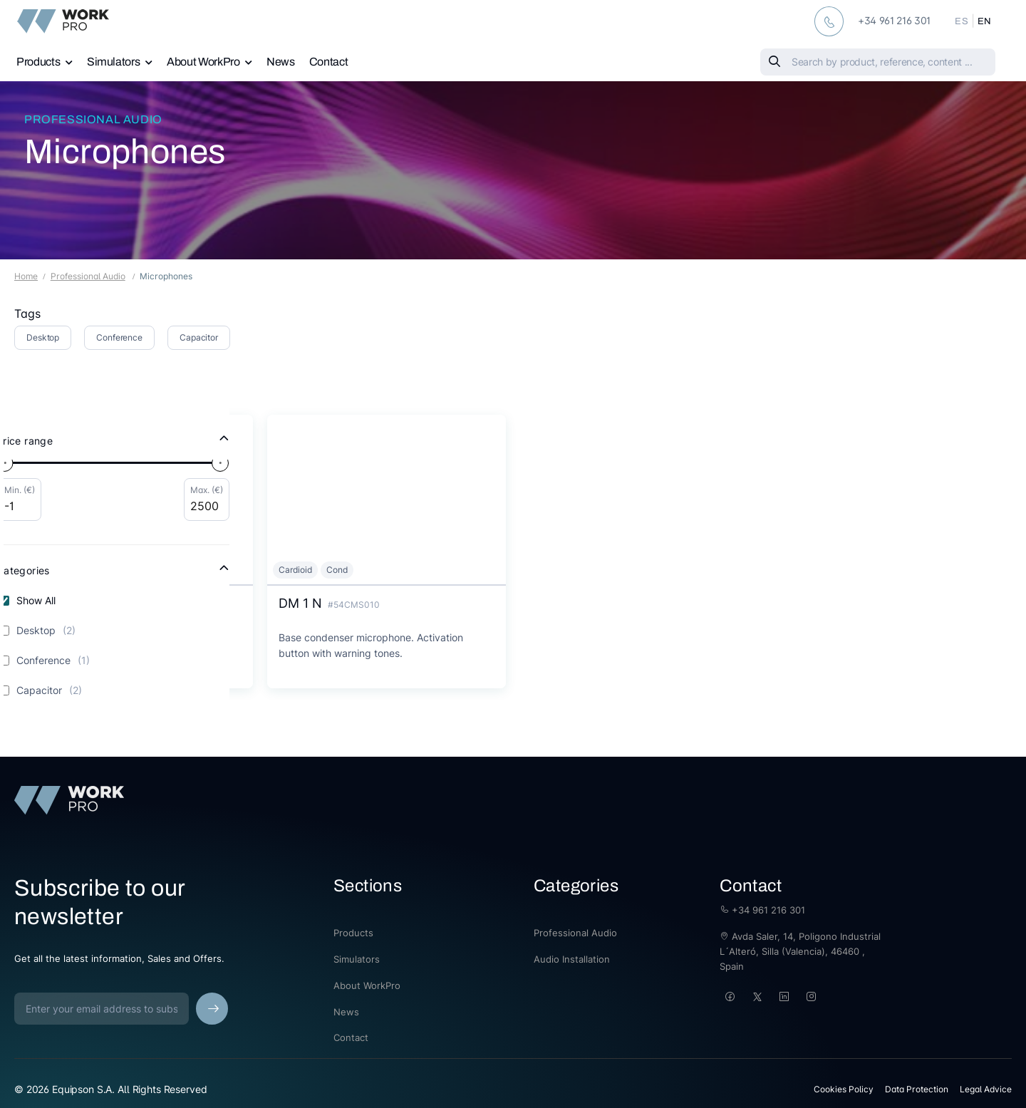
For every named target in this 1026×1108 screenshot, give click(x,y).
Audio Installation (572, 959)
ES (961, 21)
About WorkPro (203, 62)
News (280, 62)
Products (38, 62)
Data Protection (916, 1089)
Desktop (42, 337)
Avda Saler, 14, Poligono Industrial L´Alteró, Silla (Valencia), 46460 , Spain (800, 951)
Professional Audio (93, 119)
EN (985, 21)
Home (26, 276)
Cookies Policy (844, 1089)
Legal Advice (986, 1089)
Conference (119, 337)
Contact (328, 62)
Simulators (113, 62)
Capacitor (199, 337)
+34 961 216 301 (762, 910)
